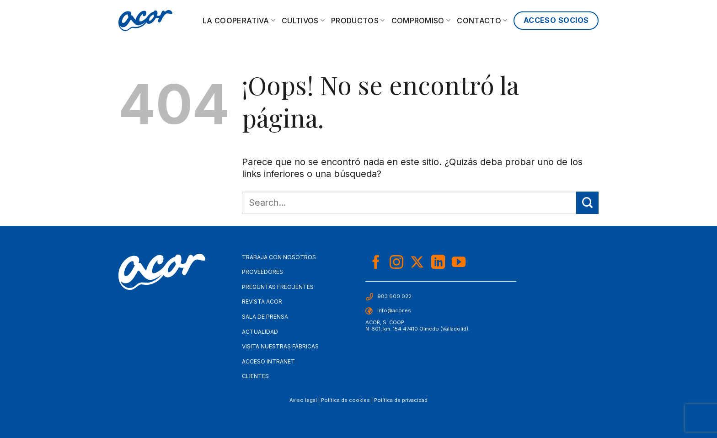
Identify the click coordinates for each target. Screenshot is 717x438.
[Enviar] (587, 203)
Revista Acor (262, 301)
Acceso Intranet (268, 361)
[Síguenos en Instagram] (396, 263)
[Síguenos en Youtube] (459, 263)
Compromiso (421, 20)
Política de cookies (345, 400)
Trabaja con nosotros (279, 257)
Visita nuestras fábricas (280, 346)
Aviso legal (303, 400)
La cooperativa (239, 20)
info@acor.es (394, 310)
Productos (358, 20)
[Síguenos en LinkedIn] (438, 263)
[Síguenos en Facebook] (376, 263)
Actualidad (260, 331)
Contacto (482, 20)
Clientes (255, 376)
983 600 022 (394, 296)
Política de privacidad (401, 400)
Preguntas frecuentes (278, 286)
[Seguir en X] (417, 263)
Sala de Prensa (265, 316)
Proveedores (262, 271)
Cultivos (303, 20)
